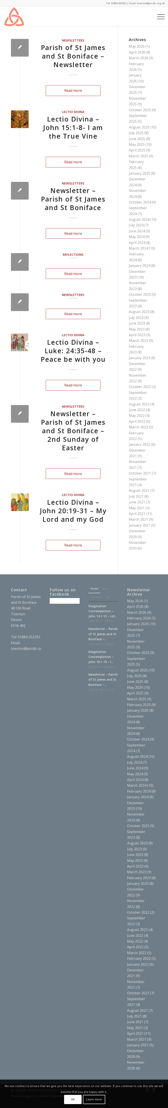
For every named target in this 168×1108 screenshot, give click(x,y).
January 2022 (139, 444)
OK (73, 1099)
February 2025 (139, 704)
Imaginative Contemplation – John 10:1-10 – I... (101, 657)
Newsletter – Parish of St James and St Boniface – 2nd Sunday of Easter (73, 430)
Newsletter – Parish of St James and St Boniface (73, 199)
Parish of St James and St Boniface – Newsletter (73, 56)
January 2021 (139, 525)
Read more (73, 90)
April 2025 (137, 150)
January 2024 (139, 265)
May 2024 (137, 236)
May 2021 (137, 508)
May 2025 (137, 144)
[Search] (148, 16)
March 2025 (138, 156)
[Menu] (159, 16)
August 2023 (139, 311)
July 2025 (136, 132)
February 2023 (139, 877)
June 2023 (137, 323)
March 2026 (138, 58)
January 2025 (139, 173)
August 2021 (139, 490)
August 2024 (139, 219)
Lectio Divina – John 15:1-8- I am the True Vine (73, 128)
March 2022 (138, 427)
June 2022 (137, 409)
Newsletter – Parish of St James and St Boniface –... (103, 634)
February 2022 (139, 958)
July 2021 (136, 496)
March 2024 (138, 248)
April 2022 (137, 421)
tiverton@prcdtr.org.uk (30, 648)
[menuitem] (148, 16)
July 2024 (136, 225)
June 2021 (137, 502)
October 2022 (140, 386)
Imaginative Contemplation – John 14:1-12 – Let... (102, 611)
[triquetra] (14, 16)
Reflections (73, 254)
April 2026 (137, 52)
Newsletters (73, 40)
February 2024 (139, 791)
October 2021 (140, 473)
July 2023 (136, 317)
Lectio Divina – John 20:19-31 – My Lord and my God (73, 511)
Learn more (94, 1099)
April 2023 (137, 334)
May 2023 (137, 329)
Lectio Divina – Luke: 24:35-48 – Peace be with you (73, 351)
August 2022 (139, 404)
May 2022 (137, 415)
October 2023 (140, 294)
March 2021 (138, 519)
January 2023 (139, 357)
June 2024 (137, 231)
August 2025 (139, 127)
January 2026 (138, 623)
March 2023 (138, 340)
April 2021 (137, 513)
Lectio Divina (73, 112)
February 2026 (139, 618)
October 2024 (140, 202)
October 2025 (140, 110)
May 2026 (137, 46)
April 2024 (137, 242)
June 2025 (137, 138)
